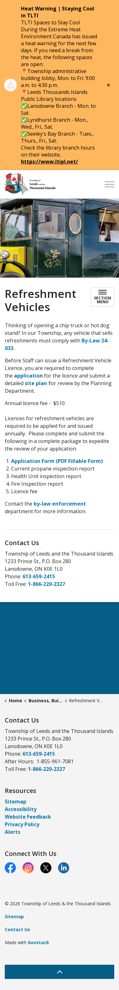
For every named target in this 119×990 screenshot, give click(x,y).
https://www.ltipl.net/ (49, 161)
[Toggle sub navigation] (102, 297)
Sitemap (15, 801)
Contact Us (17, 929)
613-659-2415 (39, 576)
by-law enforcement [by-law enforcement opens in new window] (60, 503)
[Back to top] (59, 972)
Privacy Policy (22, 824)
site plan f (37, 383)
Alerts (12, 831)
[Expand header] (109, 184)
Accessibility (20, 809)
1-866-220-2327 (46, 584)
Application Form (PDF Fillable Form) (57, 461)
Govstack (38, 942)
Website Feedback (28, 816)
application (29, 375)
